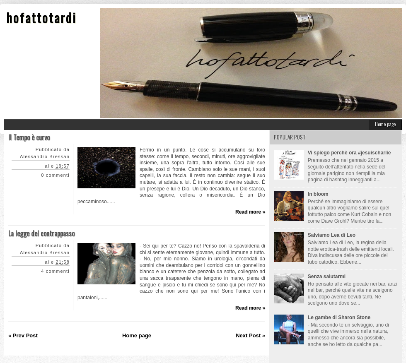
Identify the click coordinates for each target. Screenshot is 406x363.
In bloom (318, 194)
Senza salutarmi (327, 276)
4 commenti (55, 271)
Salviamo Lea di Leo (331, 235)
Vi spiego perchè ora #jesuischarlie (349, 153)
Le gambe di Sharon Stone (339, 317)
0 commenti (55, 175)
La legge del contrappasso (41, 233)
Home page (385, 124)
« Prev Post (23, 335)
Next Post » (250, 335)
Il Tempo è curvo (29, 137)
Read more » (250, 212)
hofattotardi (41, 17)
